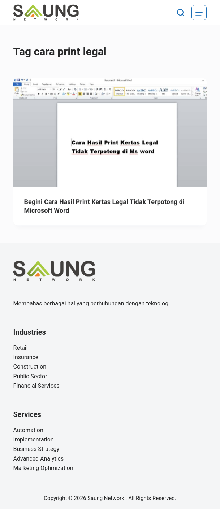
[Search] (180, 12)
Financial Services (36, 385)
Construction (30, 366)
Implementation (33, 439)
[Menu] (199, 12)
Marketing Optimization (43, 468)
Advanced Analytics (38, 458)
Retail (20, 347)
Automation (28, 430)
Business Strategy (36, 448)
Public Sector (30, 376)
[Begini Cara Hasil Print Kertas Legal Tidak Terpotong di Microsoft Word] (110, 132)
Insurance (26, 357)
